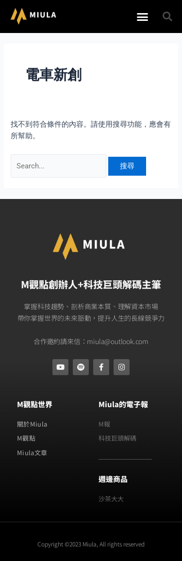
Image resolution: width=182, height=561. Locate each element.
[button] (142, 16)
